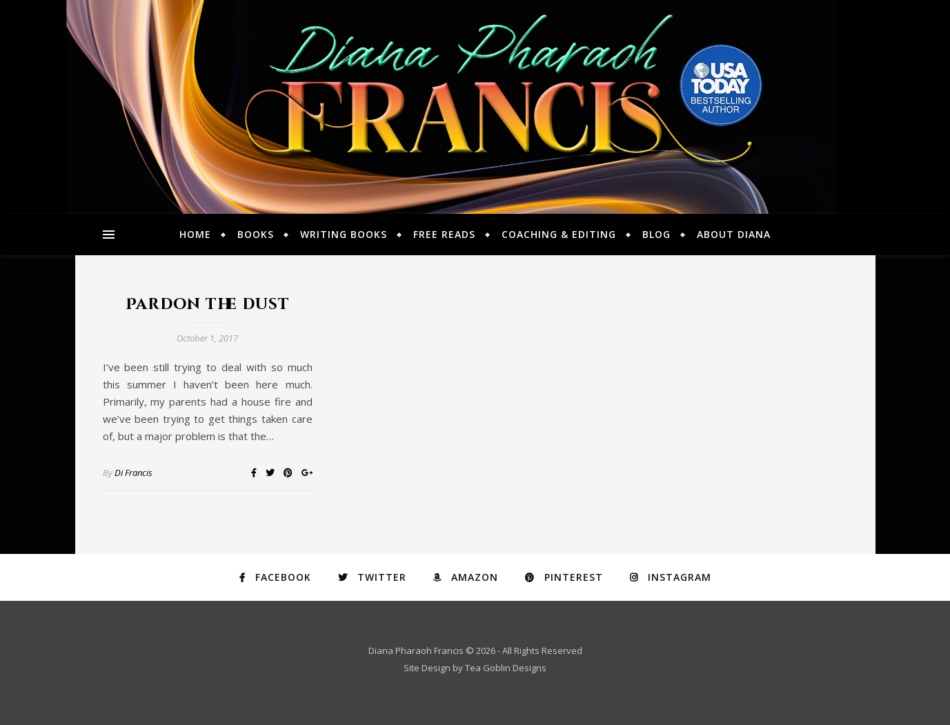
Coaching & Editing (559, 234)
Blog (656, 234)
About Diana (734, 234)
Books (255, 234)
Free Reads (444, 234)
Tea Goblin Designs (505, 668)
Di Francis (133, 472)
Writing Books (343, 234)
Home (195, 234)
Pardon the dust (208, 305)
